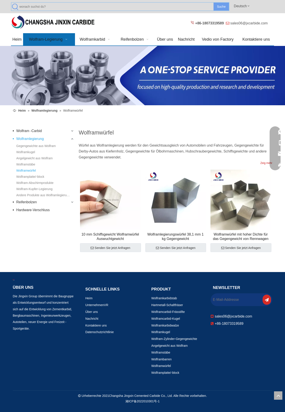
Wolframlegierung (30, 139)
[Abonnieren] (267, 300)
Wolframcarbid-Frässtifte (168, 312)
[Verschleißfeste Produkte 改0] (142, 75)
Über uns (91, 312)
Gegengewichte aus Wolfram (36, 146)
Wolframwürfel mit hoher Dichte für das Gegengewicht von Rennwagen (241, 236)
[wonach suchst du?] (116, 7)
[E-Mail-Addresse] (236, 299)
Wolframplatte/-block (30, 176)
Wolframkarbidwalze (165, 325)
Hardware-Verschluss (33, 210)
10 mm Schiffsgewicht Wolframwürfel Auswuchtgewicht (110, 236)
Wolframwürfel (26, 170)
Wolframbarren (161, 359)
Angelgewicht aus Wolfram (34, 158)
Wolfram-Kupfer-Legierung (34, 189)
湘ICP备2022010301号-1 (142, 401)
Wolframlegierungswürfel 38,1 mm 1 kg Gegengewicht (175, 236)
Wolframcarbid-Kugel (165, 318)
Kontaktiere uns (96, 325)
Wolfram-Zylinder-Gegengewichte (174, 339)
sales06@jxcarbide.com (249, 23)
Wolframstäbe (25, 164)
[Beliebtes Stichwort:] (221, 7)
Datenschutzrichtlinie (99, 332)
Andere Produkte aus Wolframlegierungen (44, 195)
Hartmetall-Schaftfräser (167, 305)
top (278, 395)
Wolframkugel (25, 152)
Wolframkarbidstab (164, 298)
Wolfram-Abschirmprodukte (34, 183)
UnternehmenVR (96, 305)
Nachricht (91, 318)
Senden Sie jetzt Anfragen (110, 248)
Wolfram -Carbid (29, 131)
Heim (89, 298)
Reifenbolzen (26, 202)
